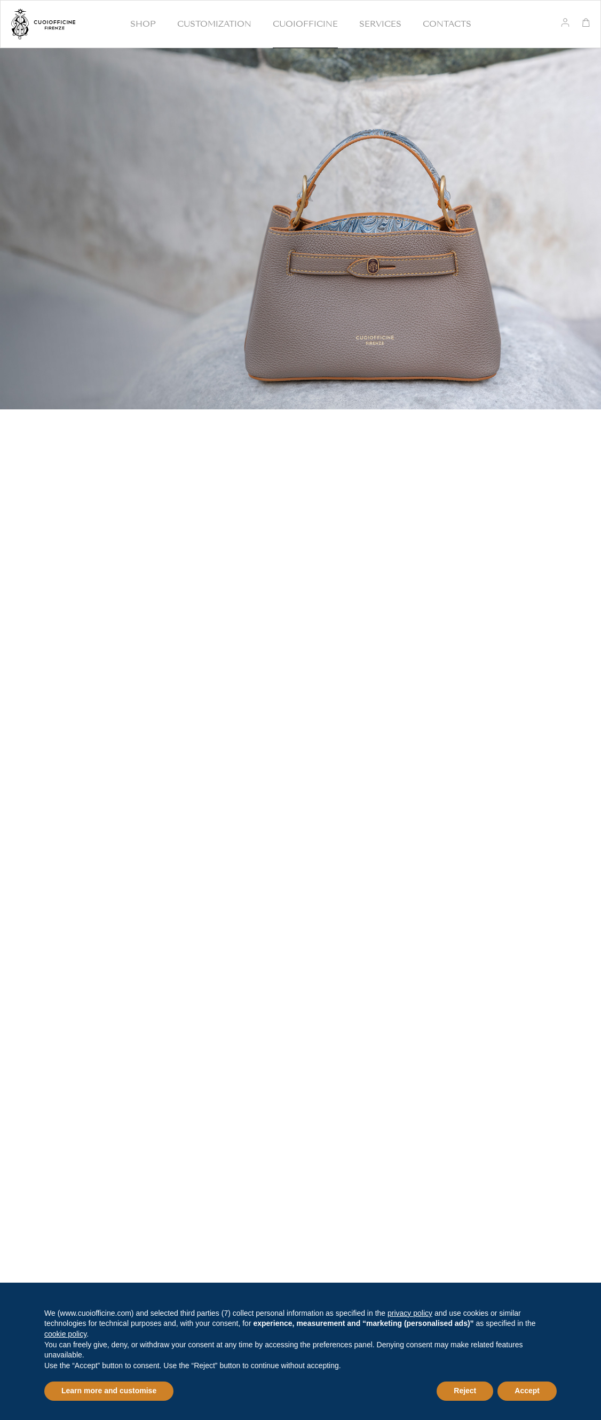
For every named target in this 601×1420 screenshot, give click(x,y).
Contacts (447, 24)
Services (380, 24)
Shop (143, 24)
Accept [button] (527, 1390)
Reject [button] (465, 1390)
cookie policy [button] (65, 1334)
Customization (214, 24)
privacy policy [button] (410, 1313)
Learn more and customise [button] (108, 1390)
